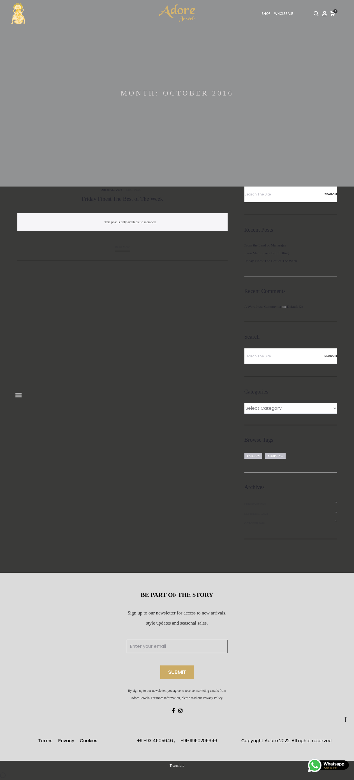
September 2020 (256, 513)
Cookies (88, 740)
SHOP (266, 13)
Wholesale (283, 13)
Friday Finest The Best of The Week (122, 199)
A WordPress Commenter (262, 306)
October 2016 (254, 523)
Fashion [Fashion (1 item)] (253, 455)
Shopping (133, 189)
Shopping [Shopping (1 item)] (275, 455)
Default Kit (295, 306)
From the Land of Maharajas (265, 245)
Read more (122, 247)
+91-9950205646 (199, 740)
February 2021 (255, 504)
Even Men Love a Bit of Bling (266, 253)
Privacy (66, 740)
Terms (45, 740)
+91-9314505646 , (156, 740)
